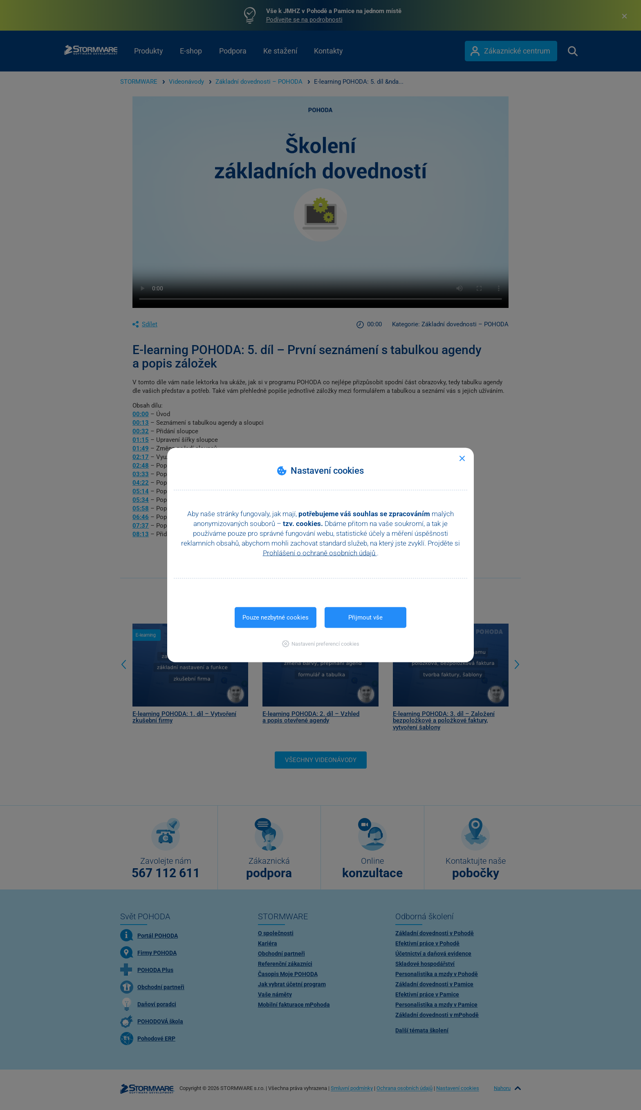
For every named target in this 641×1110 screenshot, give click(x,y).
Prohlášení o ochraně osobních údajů (320, 553)
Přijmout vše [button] (365, 617)
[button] (320, 644)
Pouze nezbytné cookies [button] (275, 617)
